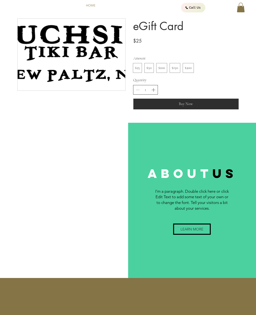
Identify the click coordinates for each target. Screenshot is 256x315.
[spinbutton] (146, 89)
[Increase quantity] (153, 89)
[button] (241, 7)
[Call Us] (193, 7)
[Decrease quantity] (138, 89)
